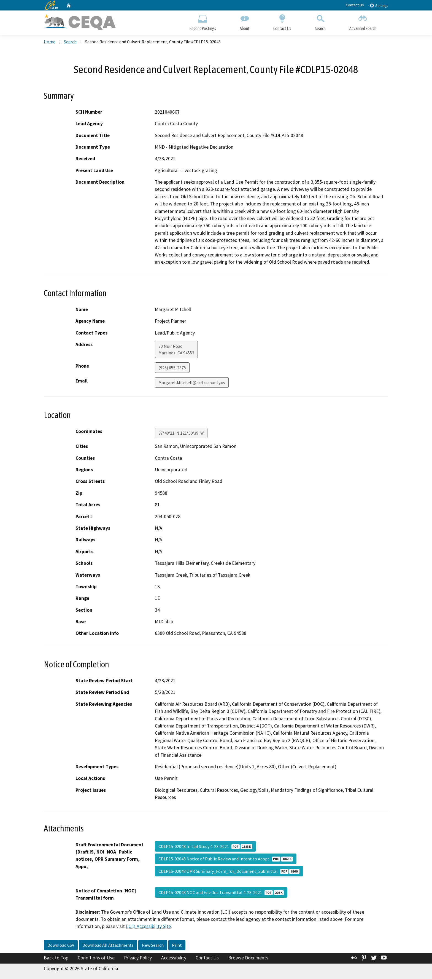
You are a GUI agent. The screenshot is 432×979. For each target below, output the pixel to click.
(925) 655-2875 (172, 367)
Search (320, 21)
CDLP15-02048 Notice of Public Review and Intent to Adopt (225, 859)
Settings (378, 5)
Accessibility (173, 958)
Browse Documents (248, 958)
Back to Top (56, 958)
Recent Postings (202, 21)
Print (177, 945)
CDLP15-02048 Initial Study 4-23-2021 (205, 846)
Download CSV (60, 945)
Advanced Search (363, 21)
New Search (153, 945)
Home (49, 41)
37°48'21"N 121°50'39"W (181, 433)
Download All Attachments (108, 945)
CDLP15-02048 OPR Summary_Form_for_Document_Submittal (228, 871)
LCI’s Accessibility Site (148, 926)
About (244, 21)
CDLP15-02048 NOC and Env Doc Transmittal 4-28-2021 (221, 892)
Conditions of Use (96, 958)
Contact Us (355, 4)
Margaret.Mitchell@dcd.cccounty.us (191, 382)
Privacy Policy (138, 958)
